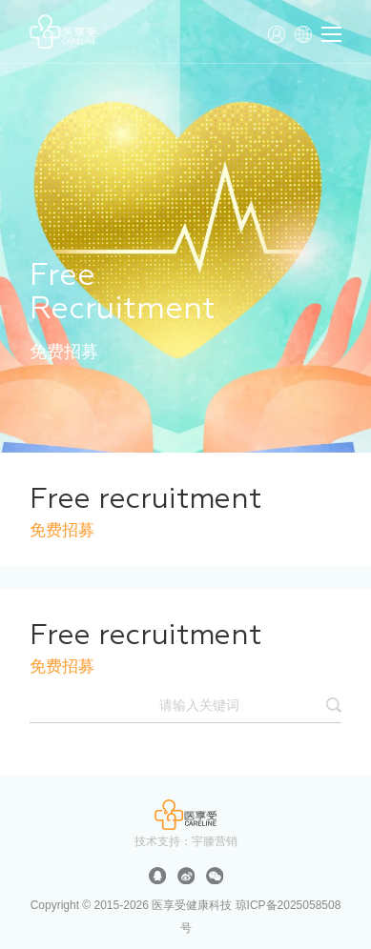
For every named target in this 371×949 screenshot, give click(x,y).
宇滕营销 (214, 841)
